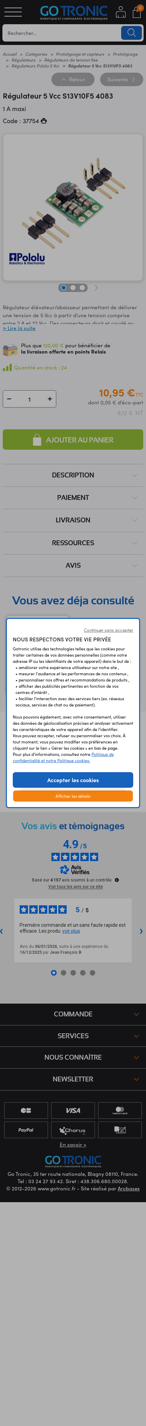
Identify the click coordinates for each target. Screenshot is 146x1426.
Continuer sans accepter (108, 630)
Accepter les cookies (73, 780)
